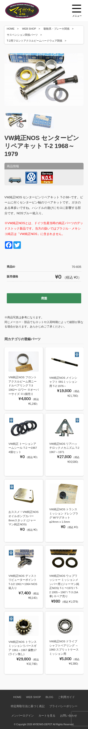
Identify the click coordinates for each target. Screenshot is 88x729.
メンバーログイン (22, 715)
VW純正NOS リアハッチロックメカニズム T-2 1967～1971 (64, 447)
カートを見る (46, 715)
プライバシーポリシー (63, 706)
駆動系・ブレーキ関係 (56, 28)
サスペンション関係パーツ (22, 34)
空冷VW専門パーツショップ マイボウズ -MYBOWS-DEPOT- (27, 10)
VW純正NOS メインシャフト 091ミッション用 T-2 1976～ (63, 381)
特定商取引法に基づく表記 (28, 706)
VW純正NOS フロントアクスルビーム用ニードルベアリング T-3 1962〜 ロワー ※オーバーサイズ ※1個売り (23, 385)
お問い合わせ (68, 715)
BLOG (49, 696)
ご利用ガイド (66, 696)
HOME (11, 28)
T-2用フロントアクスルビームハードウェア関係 (34, 40)
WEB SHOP (29, 28)
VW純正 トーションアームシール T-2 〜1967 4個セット (22, 447)
